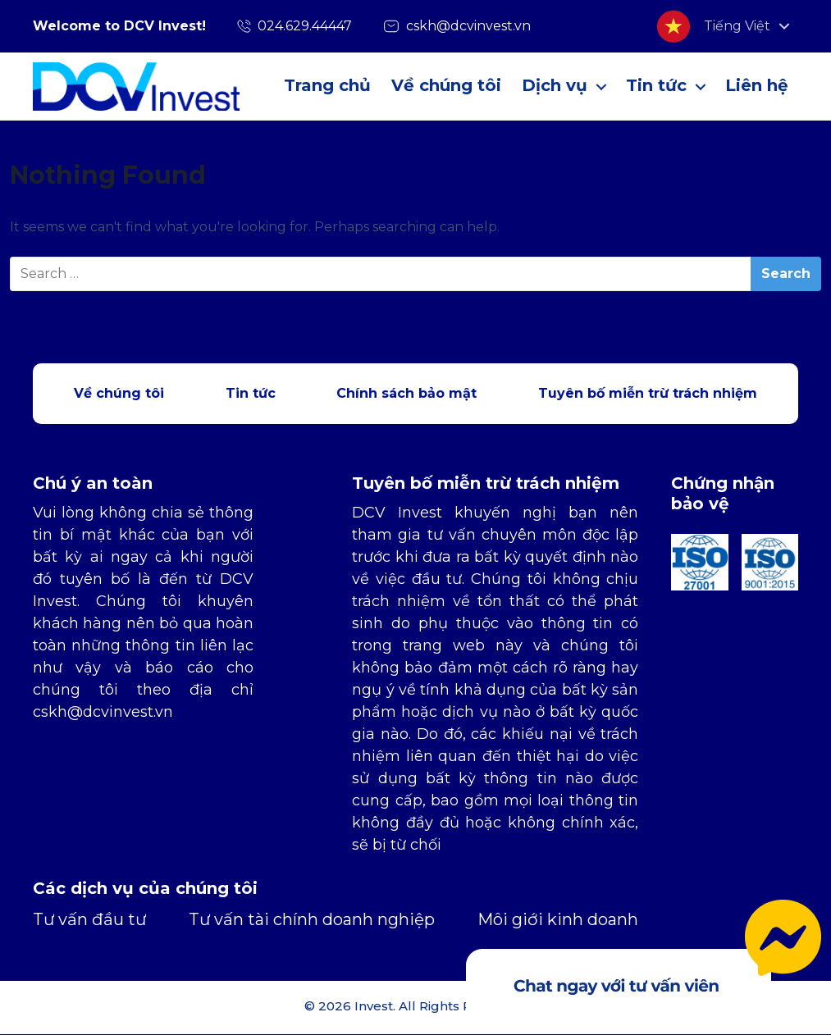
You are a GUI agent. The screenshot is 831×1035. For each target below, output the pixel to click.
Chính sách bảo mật (406, 393)
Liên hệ (756, 85)
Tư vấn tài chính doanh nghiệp (312, 919)
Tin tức (656, 85)
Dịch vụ (554, 85)
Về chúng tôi (446, 85)
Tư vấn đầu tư (89, 919)
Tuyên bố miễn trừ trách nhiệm (647, 393)
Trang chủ (327, 85)
